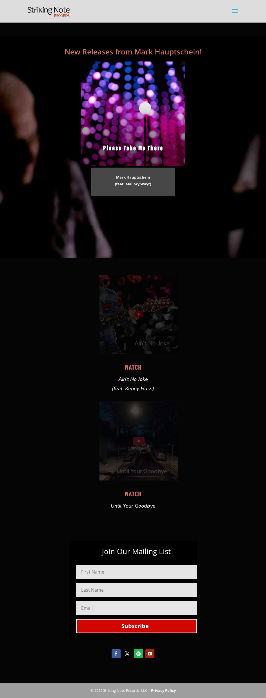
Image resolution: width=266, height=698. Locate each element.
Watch (133, 367)
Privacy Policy (163, 690)
